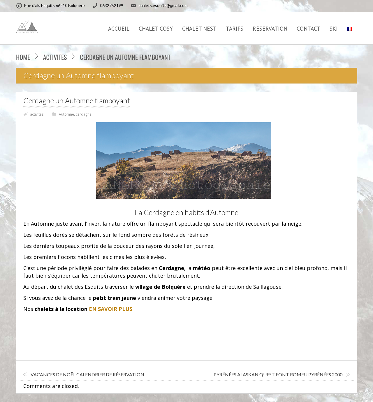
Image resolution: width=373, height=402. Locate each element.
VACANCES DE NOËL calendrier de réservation (87, 374)
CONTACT (308, 28)
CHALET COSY (156, 28)
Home (23, 57)
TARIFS (234, 28)
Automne (66, 114)
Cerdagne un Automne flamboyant (76, 100)
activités (55, 57)
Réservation (270, 28)
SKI (334, 28)
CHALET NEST (199, 28)
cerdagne (84, 114)
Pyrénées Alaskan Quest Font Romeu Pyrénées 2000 (278, 374)
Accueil (118, 28)
